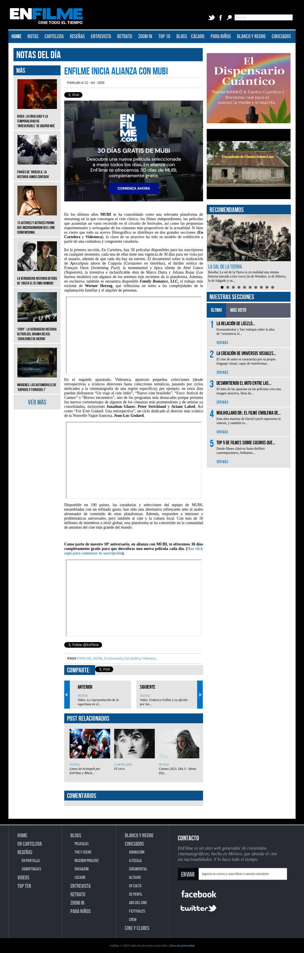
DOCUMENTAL (138, 869)
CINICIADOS (281, 36)
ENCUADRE (82, 869)
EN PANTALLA (31, 860)
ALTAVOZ (135, 877)
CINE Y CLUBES (137, 928)
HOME (16, 36)
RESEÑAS (77, 36)
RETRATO (124, 36)
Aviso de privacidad (182, 945)
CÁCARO (197, 36)
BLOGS (181, 36)
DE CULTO (135, 886)
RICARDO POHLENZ (87, 860)
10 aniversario (113, 658)
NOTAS (32, 36)
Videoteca (148, 658)
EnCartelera (131, 658)
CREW (133, 919)
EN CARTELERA (29, 844)
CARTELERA (54, 36)
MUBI (97, 658)
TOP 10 (164, 36)
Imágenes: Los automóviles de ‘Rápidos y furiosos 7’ (37, 383)
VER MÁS (37, 402)
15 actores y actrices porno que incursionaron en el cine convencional (37, 223)
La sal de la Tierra (225, 266)
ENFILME (84, 658)
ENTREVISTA (101, 36)
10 (272, 287)
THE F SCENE (83, 852)
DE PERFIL (135, 894)
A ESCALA (135, 860)
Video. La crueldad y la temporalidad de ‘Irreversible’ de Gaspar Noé (37, 117)
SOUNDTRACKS (31, 869)
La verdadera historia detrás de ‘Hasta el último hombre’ (37, 277)
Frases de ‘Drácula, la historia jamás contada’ (37, 170)
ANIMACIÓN (136, 852)
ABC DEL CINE (138, 903)
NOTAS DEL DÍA (38, 55)
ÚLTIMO (216, 310)
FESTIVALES (137, 911)
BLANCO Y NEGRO (251, 36)
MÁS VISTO (238, 310)
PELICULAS (82, 844)
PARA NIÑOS (221, 36)
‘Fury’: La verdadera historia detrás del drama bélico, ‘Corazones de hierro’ (37, 330)
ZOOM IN (145, 36)
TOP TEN (24, 886)
